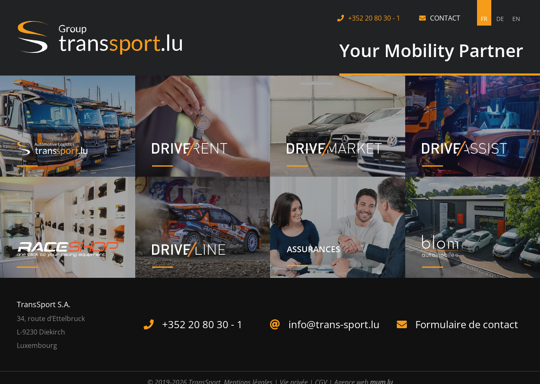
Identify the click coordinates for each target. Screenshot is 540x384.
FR (484, 19)
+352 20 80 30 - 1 (374, 18)
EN (516, 19)
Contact (445, 18)
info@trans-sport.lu (334, 324)
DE (500, 19)
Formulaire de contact (466, 324)
